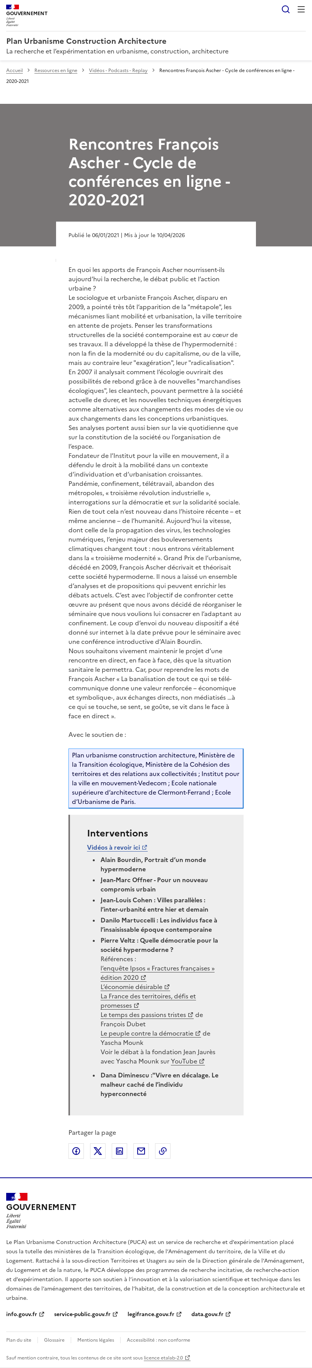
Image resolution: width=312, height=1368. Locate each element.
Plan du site (18, 1340)
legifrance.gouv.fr (151, 1314)
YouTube (184, 1061)
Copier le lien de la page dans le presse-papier (162, 1151)
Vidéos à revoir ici (113, 847)
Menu (301, 9)
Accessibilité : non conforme (158, 1340)
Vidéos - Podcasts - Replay (118, 70)
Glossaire (54, 1340)
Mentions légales (95, 1340)
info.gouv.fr (21, 1314)
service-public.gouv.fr (82, 1314)
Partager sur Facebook (76, 1151)
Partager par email (141, 1151)
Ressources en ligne (55, 70)
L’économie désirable (131, 986)
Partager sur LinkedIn (119, 1151)
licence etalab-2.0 (163, 1357)
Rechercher (285, 9)
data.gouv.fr (207, 1314)
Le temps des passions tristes (143, 1014)
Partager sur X (98, 1151)
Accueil (14, 70)
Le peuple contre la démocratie (147, 1033)
